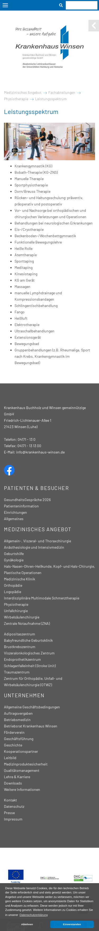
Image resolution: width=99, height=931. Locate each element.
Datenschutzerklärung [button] (34, 914)
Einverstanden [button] (72, 924)
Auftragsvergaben (18, 713)
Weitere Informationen (22, 789)
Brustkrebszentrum (19, 646)
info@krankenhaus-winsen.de (40, 452)
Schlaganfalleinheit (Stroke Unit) (30, 665)
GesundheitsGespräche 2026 (27, 499)
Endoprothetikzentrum (22, 659)
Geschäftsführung (18, 738)
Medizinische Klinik (19, 579)
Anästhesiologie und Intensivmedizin (34, 547)
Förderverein (14, 732)
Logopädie (12, 591)
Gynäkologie (13, 560)
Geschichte (13, 745)
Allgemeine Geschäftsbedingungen (32, 707)
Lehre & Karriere (17, 776)
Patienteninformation (21, 506)
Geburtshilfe (14, 553)
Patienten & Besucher (36, 488)
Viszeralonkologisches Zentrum (29, 653)
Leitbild (10, 757)
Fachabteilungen (61, 92)
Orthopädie (13, 585)
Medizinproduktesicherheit (26, 764)
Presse (9, 812)
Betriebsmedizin (17, 719)
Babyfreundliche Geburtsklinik (28, 640)
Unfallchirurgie (16, 610)
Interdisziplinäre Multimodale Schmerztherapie (41, 598)
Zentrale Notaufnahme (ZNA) (27, 623)
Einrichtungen (15, 512)
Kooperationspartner (21, 751)
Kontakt (10, 800)
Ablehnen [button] (27, 924)
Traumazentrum (17, 672)
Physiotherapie (16, 99)
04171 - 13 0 (26, 439)
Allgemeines (13, 518)
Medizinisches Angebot (22, 92)
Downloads (13, 783)
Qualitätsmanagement (21, 770)
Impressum (13, 819)
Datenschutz (14, 806)
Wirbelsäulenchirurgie (21, 617)
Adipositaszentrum (19, 634)
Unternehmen (24, 695)
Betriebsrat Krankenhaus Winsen (30, 726)
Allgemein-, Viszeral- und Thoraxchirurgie (37, 541)
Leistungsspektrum (51, 99)
